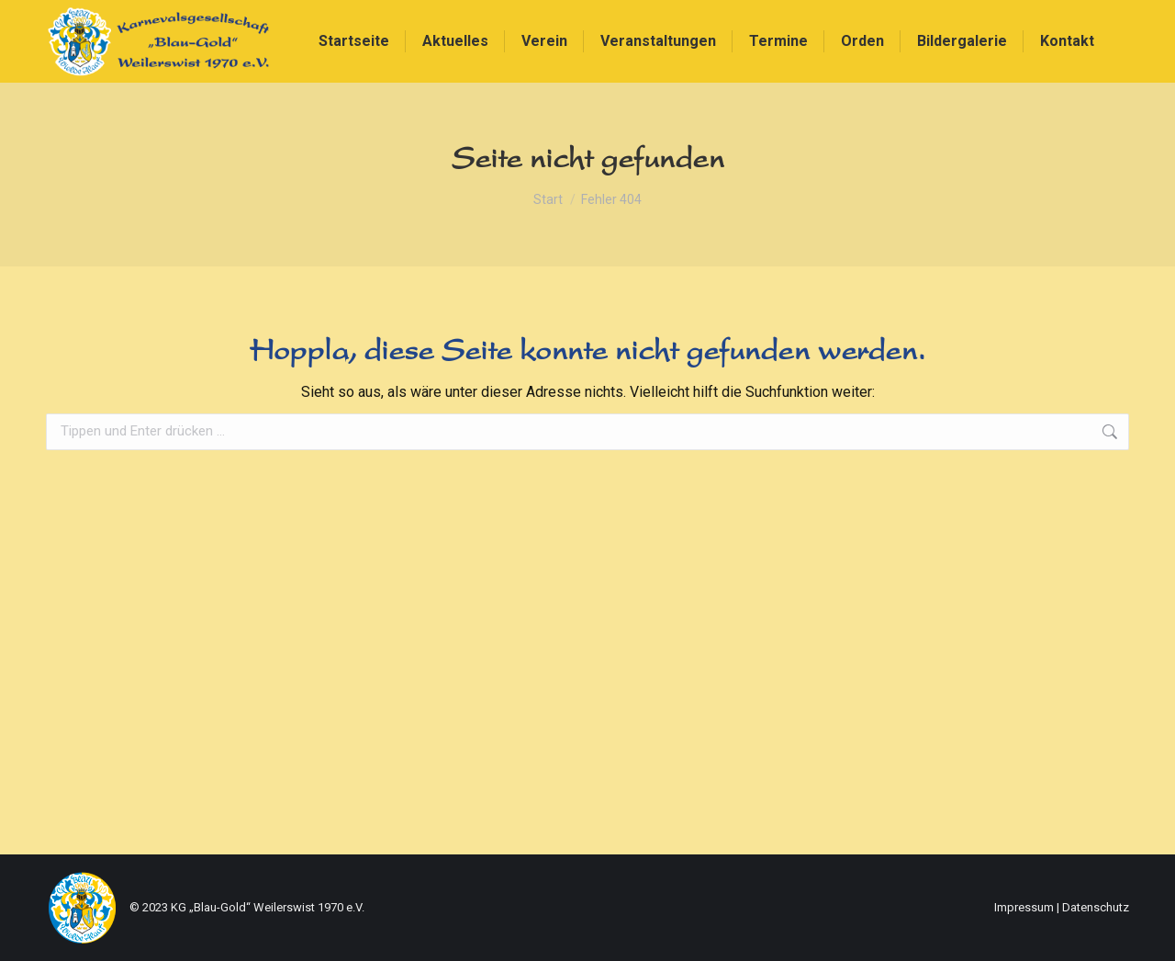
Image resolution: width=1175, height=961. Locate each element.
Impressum (1024, 907)
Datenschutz (1095, 907)
